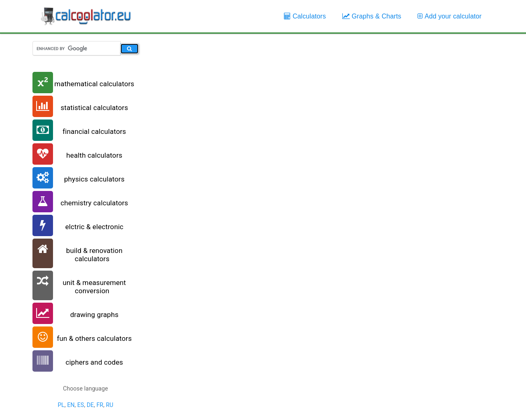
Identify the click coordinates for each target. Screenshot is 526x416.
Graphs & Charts (371, 16)
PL (61, 405)
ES (80, 405)
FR (100, 405)
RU (109, 405)
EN (70, 405)
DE (90, 405)
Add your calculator (450, 16)
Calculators (305, 16)
